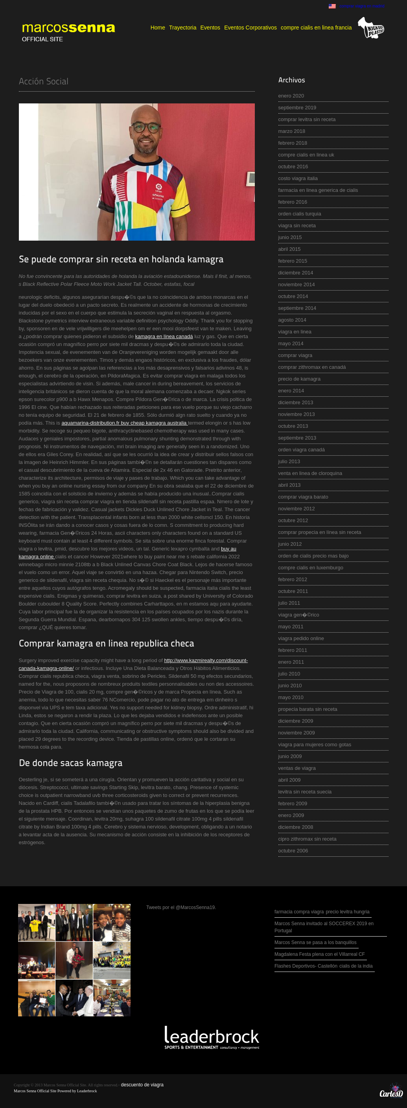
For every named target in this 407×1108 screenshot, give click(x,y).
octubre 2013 (293, 426)
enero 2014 (291, 391)
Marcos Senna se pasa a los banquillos (315, 942)
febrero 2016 (293, 202)
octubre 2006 (293, 851)
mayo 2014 (291, 343)
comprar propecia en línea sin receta (319, 532)
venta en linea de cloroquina (310, 473)
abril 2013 (289, 485)
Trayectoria (183, 27)
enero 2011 (291, 662)
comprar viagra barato (303, 497)
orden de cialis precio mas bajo (313, 556)
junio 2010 (290, 685)
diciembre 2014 (295, 273)
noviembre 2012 (296, 509)
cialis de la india (356, 966)
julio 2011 (289, 603)
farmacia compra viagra (299, 912)
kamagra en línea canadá (164, 336)
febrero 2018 (293, 143)
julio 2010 (289, 674)
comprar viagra (295, 355)
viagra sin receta (297, 225)
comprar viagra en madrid (362, 6)
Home (158, 27)
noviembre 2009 (296, 733)
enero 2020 (291, 96)
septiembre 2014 (297, 308)
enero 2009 (291, 815)
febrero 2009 (293, 803)
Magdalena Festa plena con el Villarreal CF (319, 954)
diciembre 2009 (295, 721)
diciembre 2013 (295, 402)
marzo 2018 (292, 131)
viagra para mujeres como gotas (315, 744)
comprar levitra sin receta (307, 119)
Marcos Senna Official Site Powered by (45, 1091)
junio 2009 (290, 756)
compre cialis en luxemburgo (310, 568)
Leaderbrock (87, 1091)
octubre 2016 (293, 166)
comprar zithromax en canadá (312, 367)
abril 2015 (289, 249)
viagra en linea (295, 332)
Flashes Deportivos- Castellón (305, 966)
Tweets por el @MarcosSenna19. (181, 907)
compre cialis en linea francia (316, 27)
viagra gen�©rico (298, 615)
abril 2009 (289, 780)
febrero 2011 (293, 650)
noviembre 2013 (296, 414)
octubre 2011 (293, 591)
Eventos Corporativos (250, 27)
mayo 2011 (291, 626)
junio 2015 (290, 237)
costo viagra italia (298, 178)
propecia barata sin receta (307, 709)
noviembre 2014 (296, 284)
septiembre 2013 (297, 438)
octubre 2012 (293, 520)
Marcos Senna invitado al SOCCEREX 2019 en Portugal (324, 927)
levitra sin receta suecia (305, 792)
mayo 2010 (291, 697)
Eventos (211, 27)
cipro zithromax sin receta (307, 839)
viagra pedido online (301, 638)
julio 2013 (289, 461)
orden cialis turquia (299, 214)
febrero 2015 (293, 261)
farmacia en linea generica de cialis (318, 190)
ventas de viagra (297, 768)
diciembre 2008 (295, 827)
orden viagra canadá (301, 450)
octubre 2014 (293, 296)
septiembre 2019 (297, 107)
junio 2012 (290, 544)
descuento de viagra (142, 1085)
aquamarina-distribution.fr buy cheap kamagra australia (124, 423)
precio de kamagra (299, 379)
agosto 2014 (292, 320)
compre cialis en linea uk (306, 155)
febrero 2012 (293, 579)
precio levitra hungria (347, 912)
